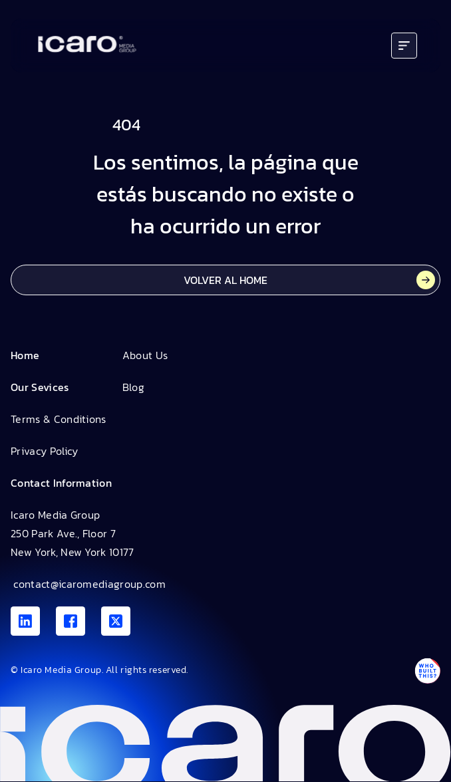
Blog (133, 387)
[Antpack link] (427, 671)
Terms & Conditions (58, 419)
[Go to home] (87, 45)
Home (25, 355)
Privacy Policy (44, 451)
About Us (145, 355)
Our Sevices (40, 387)
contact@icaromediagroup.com (88, 584)
